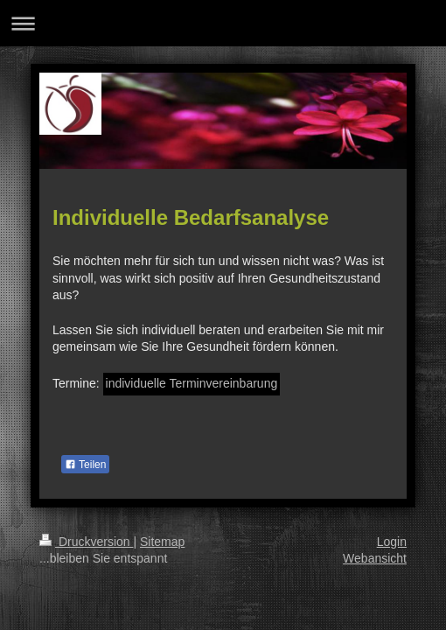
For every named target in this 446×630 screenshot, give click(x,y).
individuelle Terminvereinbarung (192, 383)
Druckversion (86, 542)
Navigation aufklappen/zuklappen (223, 23)
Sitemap (162, 542)
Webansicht (375, 558)
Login (392, 542)
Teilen (85, 464)
